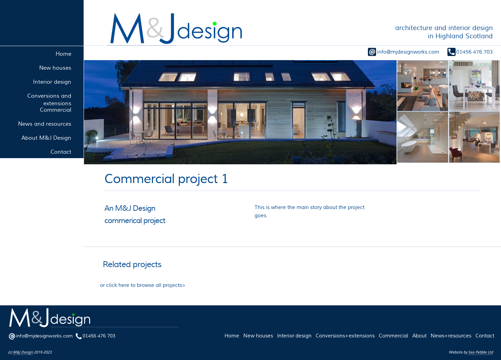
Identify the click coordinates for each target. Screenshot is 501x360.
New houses (258, 335)
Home (232, 335)
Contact (484, 335)
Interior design (294, 335)
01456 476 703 (474, 52)
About (419, 335)
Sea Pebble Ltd (480, 352)
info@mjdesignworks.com (408, 52)
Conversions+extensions (345, 335)
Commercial (393, 335)
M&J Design (23, 352)
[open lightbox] (240, 112)
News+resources (451, 335)
